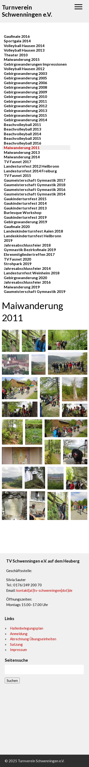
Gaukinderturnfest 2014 (25, 203)
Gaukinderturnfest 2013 (25, 208)
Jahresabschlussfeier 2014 (27, 268)
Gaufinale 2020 (17, 226)
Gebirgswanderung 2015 (25, 115)
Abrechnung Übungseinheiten (33, 639)
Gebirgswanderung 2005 (25, 78)
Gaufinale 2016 (17, 36)
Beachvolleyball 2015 (22, 138)
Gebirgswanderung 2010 (25, 96)
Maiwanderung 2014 (22, 157)
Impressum (18, 649)
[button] (78, 7)
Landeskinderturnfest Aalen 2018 (33, 231)
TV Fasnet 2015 (17, 175)
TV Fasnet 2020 (17, 259)
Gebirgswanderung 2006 (25, 82)
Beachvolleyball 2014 (22, 133)
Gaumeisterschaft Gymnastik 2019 (34, 291)
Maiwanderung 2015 (22, 59)
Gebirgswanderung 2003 (25, 73)
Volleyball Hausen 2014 (24, 45)
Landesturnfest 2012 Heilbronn (31, 166)
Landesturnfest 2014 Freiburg (30, 171)
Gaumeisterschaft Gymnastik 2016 (34, 189)
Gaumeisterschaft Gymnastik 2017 (34, 180)
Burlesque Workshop (23, 212)
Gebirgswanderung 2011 (25, 101)
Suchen (12, 680)
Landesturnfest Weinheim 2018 (31, 273)
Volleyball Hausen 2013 (24, 50)
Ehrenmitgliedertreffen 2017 (29, 254)
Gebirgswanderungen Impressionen (35, 64)
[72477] (44, 719)
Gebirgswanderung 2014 (25, 119)
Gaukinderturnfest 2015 (25, 198)
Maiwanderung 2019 (22, 287)
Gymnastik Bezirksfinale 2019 (30, 249)
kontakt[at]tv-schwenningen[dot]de (44, 590)
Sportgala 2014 (17, 41)
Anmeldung (19, 633)
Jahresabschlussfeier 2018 (27, 245)
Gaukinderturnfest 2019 (25, 217)
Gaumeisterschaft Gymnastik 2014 (34, 194)
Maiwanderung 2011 (22, 147)
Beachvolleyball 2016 (22, 143)
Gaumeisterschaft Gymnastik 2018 (34, 184)
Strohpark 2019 (17, 263)
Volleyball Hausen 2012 (24, 68)
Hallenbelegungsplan (26, 628)
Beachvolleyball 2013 (22, 129)
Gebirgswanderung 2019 (25, 221)
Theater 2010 (16, 55)
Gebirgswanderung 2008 (25, 87)
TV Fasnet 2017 (17, 161)
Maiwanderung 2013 (22, 152)
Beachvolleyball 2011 (22, 124)
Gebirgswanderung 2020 (25, 277)
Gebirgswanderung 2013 (25, 110)
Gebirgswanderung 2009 (25, 92)
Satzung (16, 644)
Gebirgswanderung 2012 (25, 105)
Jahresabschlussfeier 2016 (27, 282)
